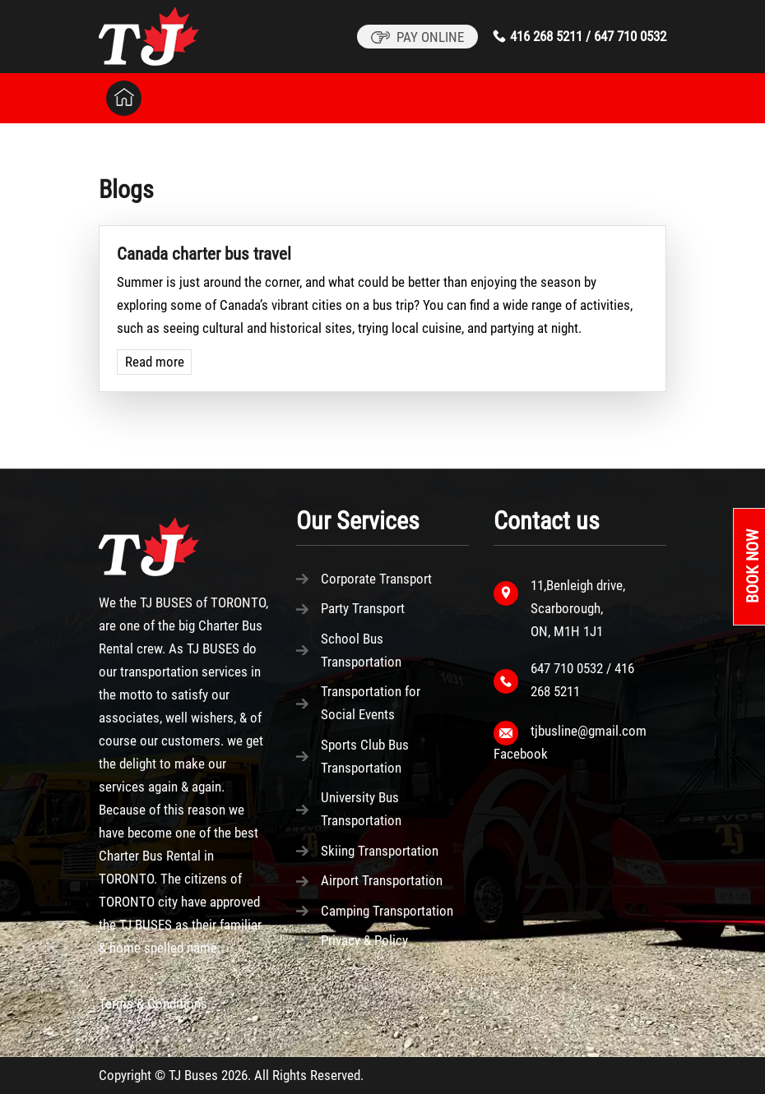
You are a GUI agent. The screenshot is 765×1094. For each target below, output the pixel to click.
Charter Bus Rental (150, 855)
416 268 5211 (546, 36)
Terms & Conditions (153, 1003)
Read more (154, 361)
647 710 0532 (630, 36)
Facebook (521, 753)
